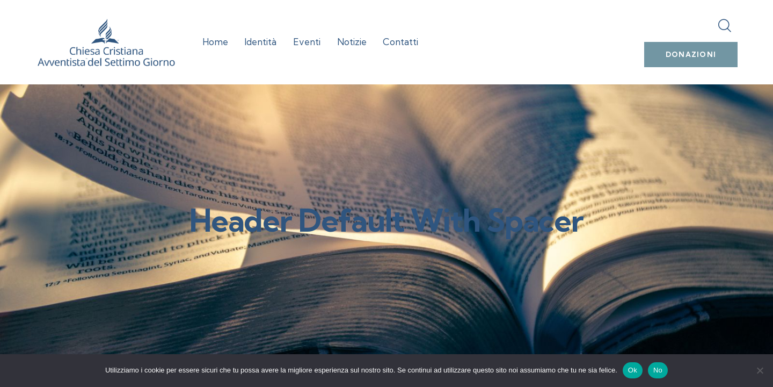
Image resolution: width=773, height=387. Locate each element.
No (657, 370)
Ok (632, 370)
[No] (759, 370)
